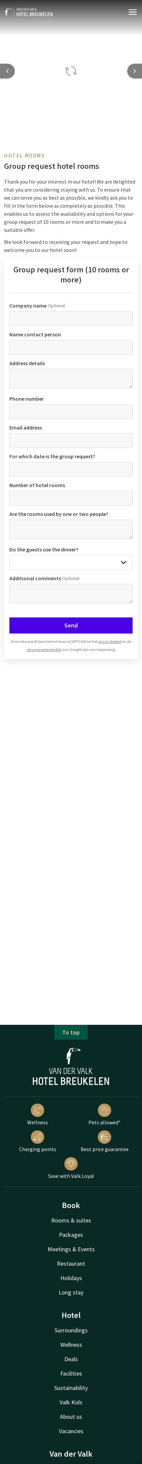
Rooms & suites (71, 1220)
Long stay (71, 1292)
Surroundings (71, 1330)
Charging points (37, 1141)
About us (71, 1416)
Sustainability (71, 1388)
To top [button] (71, 1032)
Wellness (37, 1115)
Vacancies (71, 1431)
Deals (71, 1359)
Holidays (71, 1278)
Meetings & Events (71, 1249)
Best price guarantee (105, 1141)
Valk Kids (71, 1402)
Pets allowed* (104, 1115)
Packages (71, 1235)
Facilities (71, 1373)
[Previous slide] (7, 71)
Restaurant (71, 1263)
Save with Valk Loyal (71, 1168)
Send (71, 625)
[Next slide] (134, 71)
